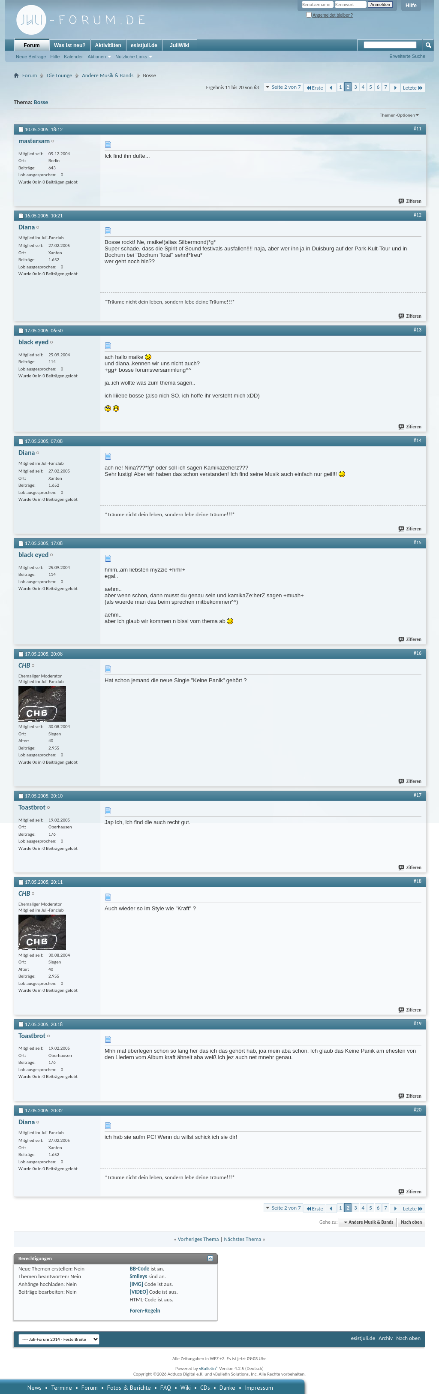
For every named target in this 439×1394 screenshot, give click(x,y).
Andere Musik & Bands (107, 75)
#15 (417, 542)
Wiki (185, 1387)
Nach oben (411, 1222)
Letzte (413, 87)
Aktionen (96, 56)
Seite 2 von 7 (286, 87)
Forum (31, 45)
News (34, 1387)
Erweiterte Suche (407, 56)
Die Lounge (59, 75)
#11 (417, 129)
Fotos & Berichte (129, 1387)
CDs (205, 1387)
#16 (417, 653)
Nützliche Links (131, 56)
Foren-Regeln (144, 1310)
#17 (417, 795)
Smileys (138, 1276)
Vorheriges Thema (198, 1239)
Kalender (73, 56)
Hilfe (411, 6)
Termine (61, 1387)
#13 (417, 330)
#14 (417, 440)
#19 (417, 1024)
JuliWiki (179, 45)
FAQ (165, 1387)
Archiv (386, 1338)
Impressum (259, 1387)
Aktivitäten (108, 45)
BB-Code (139, 1268)
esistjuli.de (144, 45)
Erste (314, 87)
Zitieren (410, 201)
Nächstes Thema (242, 1239)
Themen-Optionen (397, 115)
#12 (417, 215)
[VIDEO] (138, 1292)
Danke (227, 1387)
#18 (417, 881)
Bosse (41, 102)
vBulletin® (208, 1368)
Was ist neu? (70, 45)
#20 (417, 1110)
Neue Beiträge (31, 56)
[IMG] (136, 1284)
